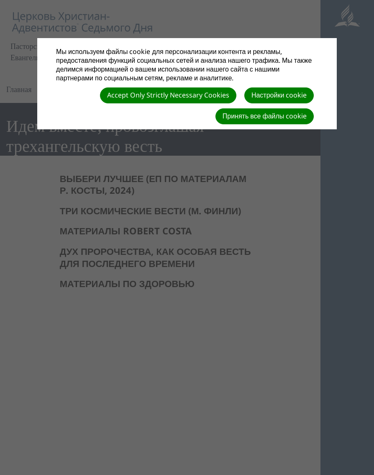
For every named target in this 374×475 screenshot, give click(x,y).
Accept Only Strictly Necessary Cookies (168, 95)
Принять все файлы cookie (265, 116)
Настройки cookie (279, 95)
